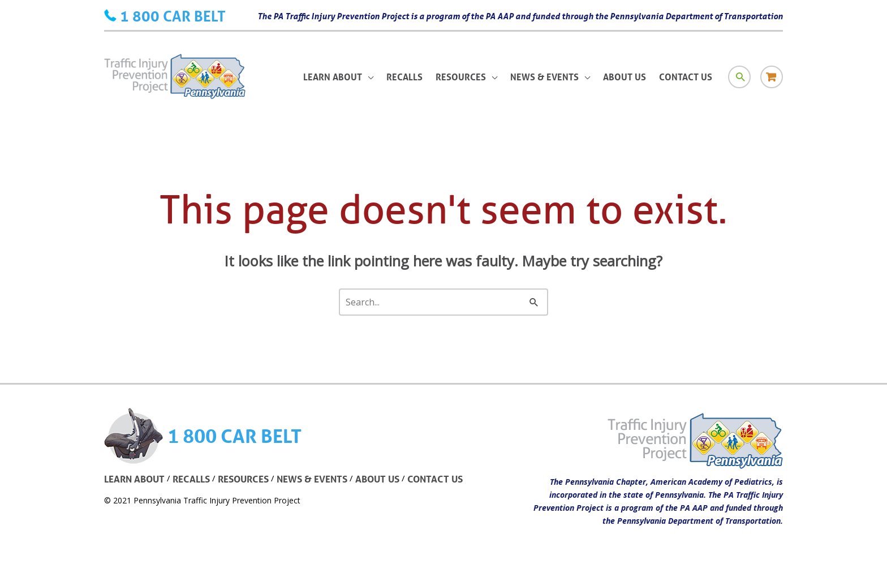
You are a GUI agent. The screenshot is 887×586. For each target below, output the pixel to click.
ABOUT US (377, 479)
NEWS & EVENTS (312, 479)
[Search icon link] (739, 77)
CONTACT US (435, 479)
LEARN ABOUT (134, 479)
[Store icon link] (771, 77)
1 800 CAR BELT (173, 15)
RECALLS (191, 479)
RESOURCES (243, 479)
